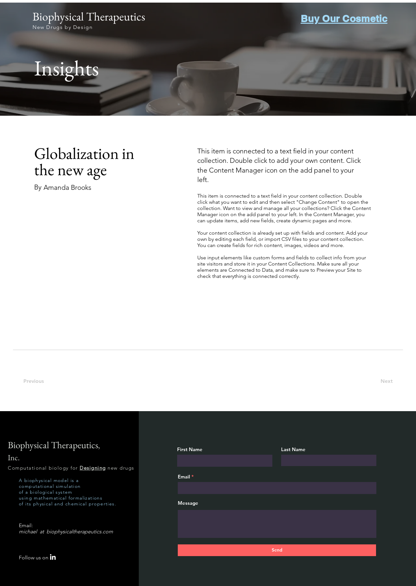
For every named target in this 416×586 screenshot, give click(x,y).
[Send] (277, 550)
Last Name (293, 449)
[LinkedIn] (53, 557)
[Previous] (37, 381)
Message (188, 503)
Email (184, 476)
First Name (189, 449)
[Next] (383, 381)
